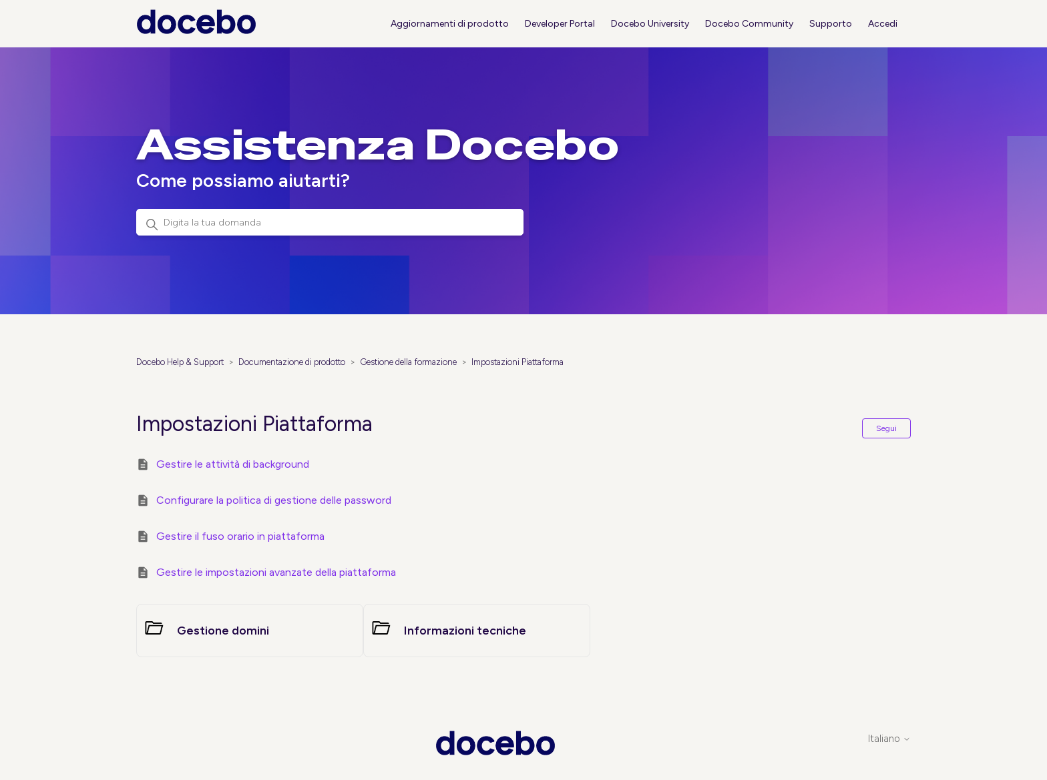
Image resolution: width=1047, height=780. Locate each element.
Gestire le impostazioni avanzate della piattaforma (276, 572)
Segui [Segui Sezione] (886, 428)
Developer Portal (560, 23)
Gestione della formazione (408, 362)
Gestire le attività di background (232, 464)
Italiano (889, 739)
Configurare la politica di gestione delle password (273, 500)
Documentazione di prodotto (291, 362)
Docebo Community (749, 23)
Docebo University (650, 23)
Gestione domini (223, 630)
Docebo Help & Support (180, 362)
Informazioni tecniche (465, 630)
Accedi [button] (882, 23)
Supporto (830, 23)
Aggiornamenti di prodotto (450, 23)
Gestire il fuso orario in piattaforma (240, 536)
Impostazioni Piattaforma (517, 362)
